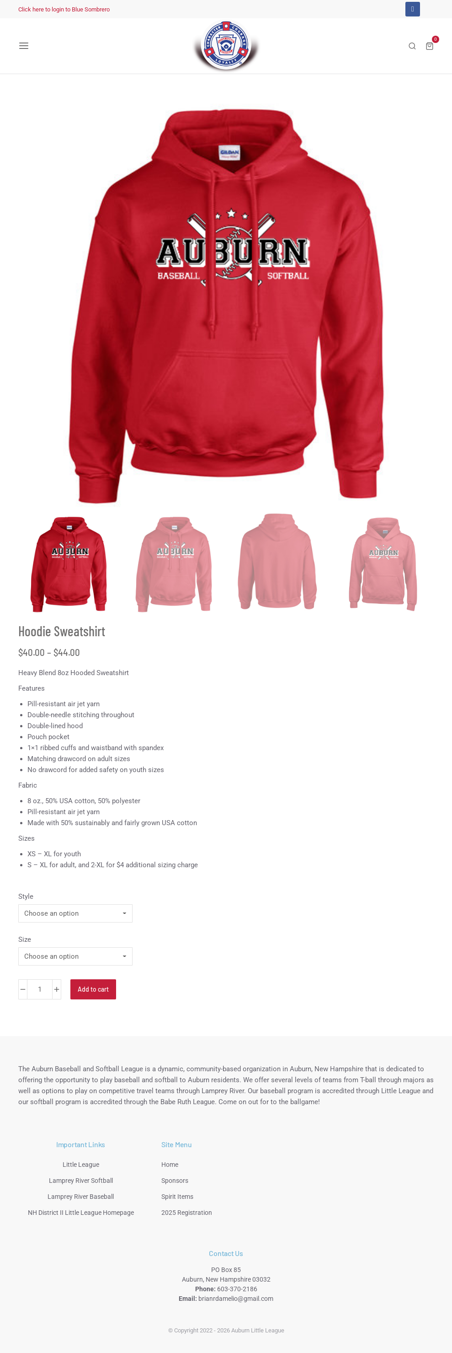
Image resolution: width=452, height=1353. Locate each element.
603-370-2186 (237, 1289)
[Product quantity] (39, 989)
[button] (23, 46)
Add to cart (93, 989)
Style (25, 896)
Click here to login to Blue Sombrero (64, 9)
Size (24, 939)
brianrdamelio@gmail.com (235, 1298)
